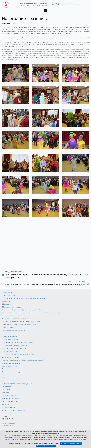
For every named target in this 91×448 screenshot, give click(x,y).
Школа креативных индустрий (13, 372)
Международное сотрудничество (13, 330)
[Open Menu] (45, 10)
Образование (6, 304)
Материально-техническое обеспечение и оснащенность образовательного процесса (31, 313)
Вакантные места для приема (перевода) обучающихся (21, 322)
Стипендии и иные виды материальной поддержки (19, 325)
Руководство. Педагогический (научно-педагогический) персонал (24, 310)
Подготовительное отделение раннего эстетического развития (24, 360)
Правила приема (7, 387)
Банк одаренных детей (10, 401)
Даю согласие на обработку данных (70, 443)
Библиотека (6, 392)
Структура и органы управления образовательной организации (23, 298)
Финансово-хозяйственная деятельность (16, 319)
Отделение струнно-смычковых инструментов (18, 342)
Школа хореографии (9, 366)
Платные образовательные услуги (13, 316)
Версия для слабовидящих (69, 4)
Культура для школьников (11, 398)
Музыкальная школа (9, 336)
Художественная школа (11, 363)
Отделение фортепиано (10, 339)
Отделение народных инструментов (14, 345)
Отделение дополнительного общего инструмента (19, 354)
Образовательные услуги (10, 378)
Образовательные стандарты (12, 307)
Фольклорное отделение (10, 357)
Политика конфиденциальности (45, 445)
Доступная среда (8, 327)
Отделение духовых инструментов (14, 348)
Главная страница (8, 292)
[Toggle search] (52, 3)
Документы (6, 301)
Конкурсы (5, 404)
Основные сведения (9, 295)
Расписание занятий (9, 381)
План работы (6, 390)
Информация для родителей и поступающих (17, 384)
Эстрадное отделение (9, 351)
